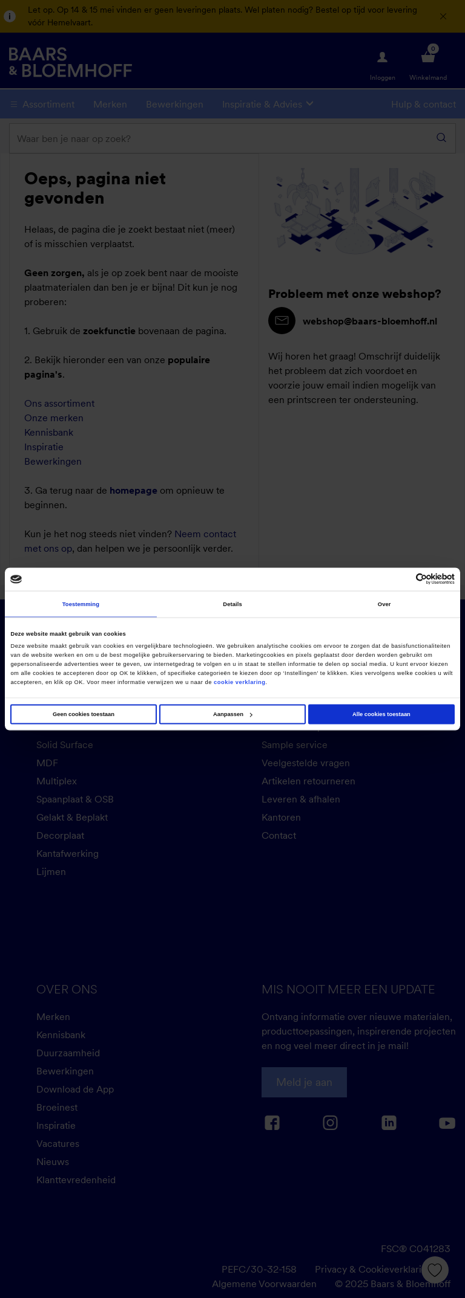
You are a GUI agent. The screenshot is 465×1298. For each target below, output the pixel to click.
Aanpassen (232, 714)
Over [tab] (384, 604)
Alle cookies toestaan (381, 714)
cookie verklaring (240, 682)
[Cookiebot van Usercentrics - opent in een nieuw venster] (402, 579)
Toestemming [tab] (80, 604)
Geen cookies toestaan (83, 714)
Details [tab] (232, 604)
